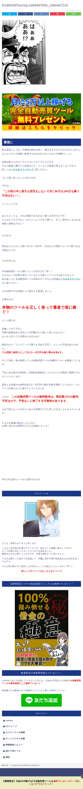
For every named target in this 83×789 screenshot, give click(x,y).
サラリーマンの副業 (15, 732)
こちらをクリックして (22, 169)
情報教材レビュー (14, 745)
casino (9, 720)
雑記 (8, 757)
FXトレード (11, 726)
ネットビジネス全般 (15, 738)
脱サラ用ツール (13, 751)
